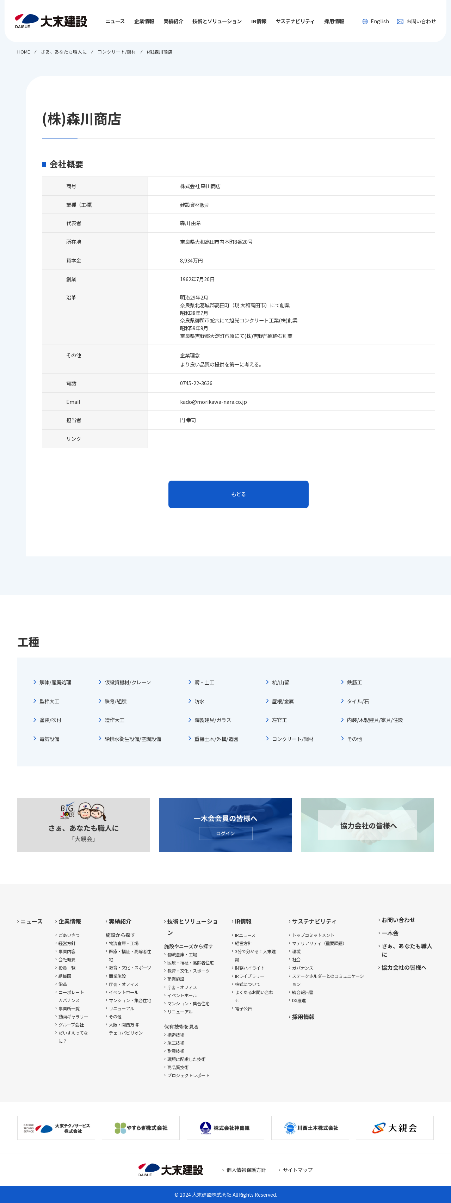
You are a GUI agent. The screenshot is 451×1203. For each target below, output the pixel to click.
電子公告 (243, 1008)
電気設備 (49, 738)
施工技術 (175, 1043)
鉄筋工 (354, 682)
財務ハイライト (250, 968)
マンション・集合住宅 (130, 1000)
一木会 (390, 933)
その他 (354, 738)
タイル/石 (358, 701)
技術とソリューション (192, 927)
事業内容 (66, 951)
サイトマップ (298, 1169)
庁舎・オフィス (123, 984)
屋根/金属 (283, 701)
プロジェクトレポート (188, 1075)
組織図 (64, 976)
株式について (247, 984)
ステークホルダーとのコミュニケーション (328, 980)
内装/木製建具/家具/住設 (375, 719)
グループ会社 (71, 1025)
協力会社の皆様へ (404, 967)
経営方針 (66, 943)
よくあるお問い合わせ (254, 996)
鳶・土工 (204, 682)
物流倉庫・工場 (123, 943)
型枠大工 (49, 701)
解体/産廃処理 (55, 682)
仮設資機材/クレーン (128, 682)
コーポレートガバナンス (71, 996)
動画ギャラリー (73, 1016)
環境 (296, 951)
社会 (296, 959)
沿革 (62, 984)
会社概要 (66, 959)
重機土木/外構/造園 (216, 738)
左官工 (279, 719)
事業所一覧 (69, 1008)
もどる (238, 494)
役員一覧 (66, 968)
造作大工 (114, 719)
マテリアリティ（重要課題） (319, 943)
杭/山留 (280, 682)
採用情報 (334, 21)
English (376, 21)
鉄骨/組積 (115, 701)
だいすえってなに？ (73, 1037)
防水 (199, 701)
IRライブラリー (249, 976)
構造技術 (175, 1035)
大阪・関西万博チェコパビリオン (126, 1029)
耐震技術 (175, 1051)
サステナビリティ (314, 921)
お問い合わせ (416, 21)
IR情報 (243, 921)
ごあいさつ (69, 935)
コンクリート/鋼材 (293, 738)
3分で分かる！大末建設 (255, 955)
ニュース (115, 21)
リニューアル (121, 1008)
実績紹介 (120, 921)
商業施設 (117, 976)
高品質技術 (178, 1067)
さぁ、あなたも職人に (407, 950)
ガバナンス (302, 968)
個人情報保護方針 (246, 1169)
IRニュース (245, 935)
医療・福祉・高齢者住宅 (130, 955)
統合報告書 (302, 992)
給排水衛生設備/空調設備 (133, 738)
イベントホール (123, 992)
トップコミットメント (313, 935)
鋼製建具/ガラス (212, 719)
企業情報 (69, 921)
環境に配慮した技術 (186, 1059)
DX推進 (299, 1000)
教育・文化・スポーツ (130, 967)
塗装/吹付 (50, 719)
